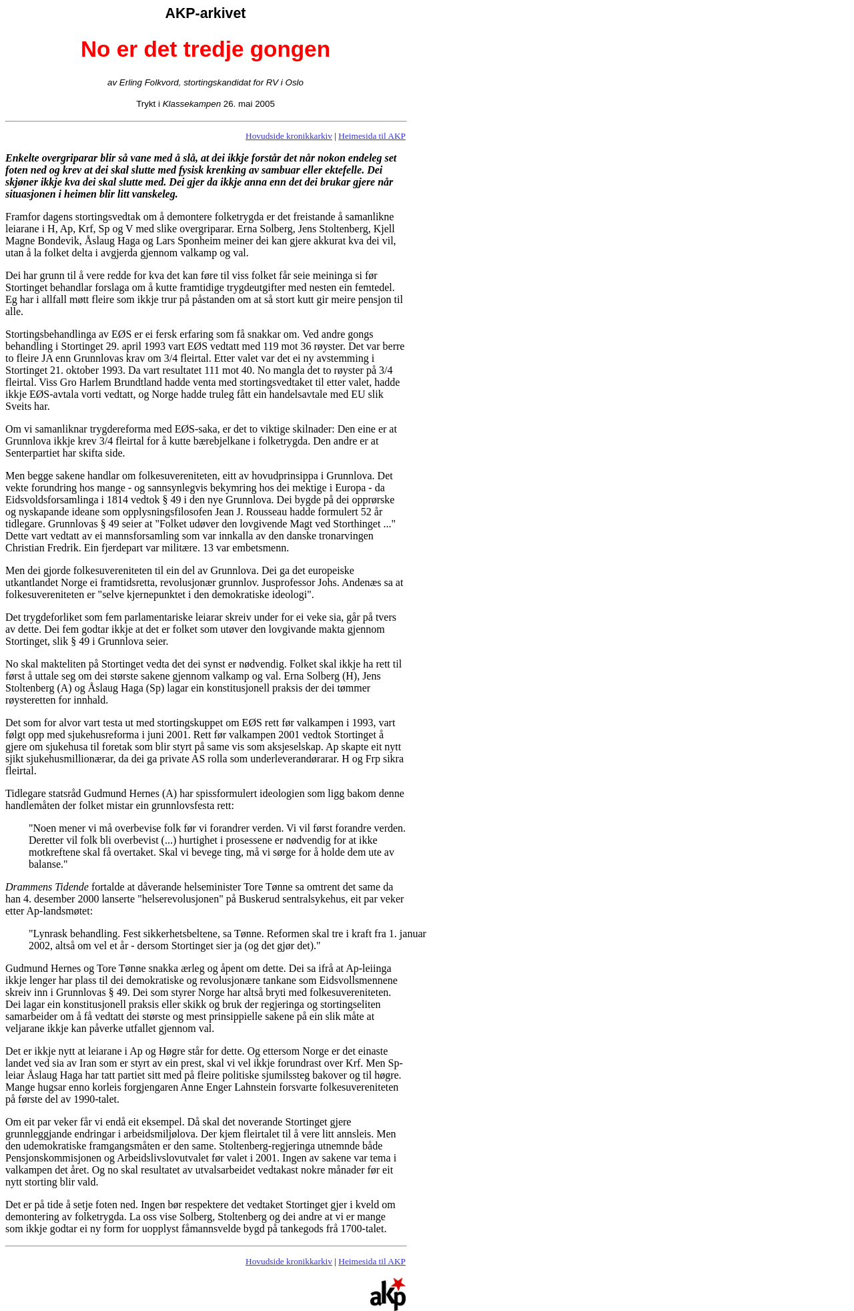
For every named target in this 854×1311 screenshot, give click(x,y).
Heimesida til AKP (372, 136)
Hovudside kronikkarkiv (289, 136)
